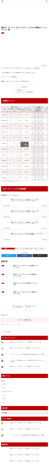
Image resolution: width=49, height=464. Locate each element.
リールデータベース (6, 374)
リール (3, 370)
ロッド (3, 384)
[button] (46, 314)
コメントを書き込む (24, 302)
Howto (3, 363)
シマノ (4, 377)
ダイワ (4, 381)
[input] (24, 314)
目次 (22, 87)
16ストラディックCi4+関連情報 (25, 92)
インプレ (3, 367)
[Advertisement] (24, 14)
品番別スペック (21, 90)
